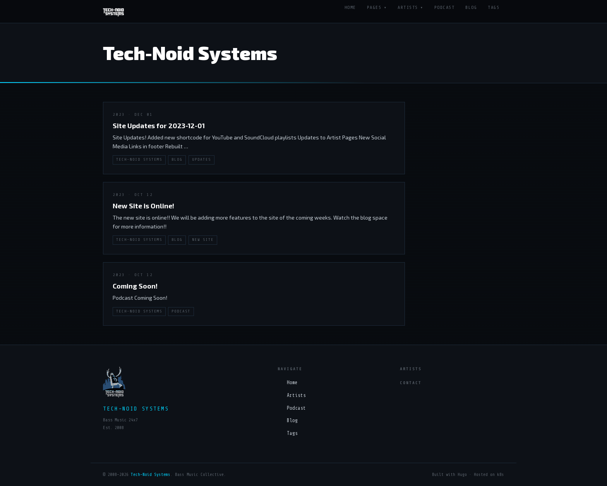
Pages (374, 7)
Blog (471, 7)
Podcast (444, 7)
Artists (408, 7)
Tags (493, 7)
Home (350, 7)
